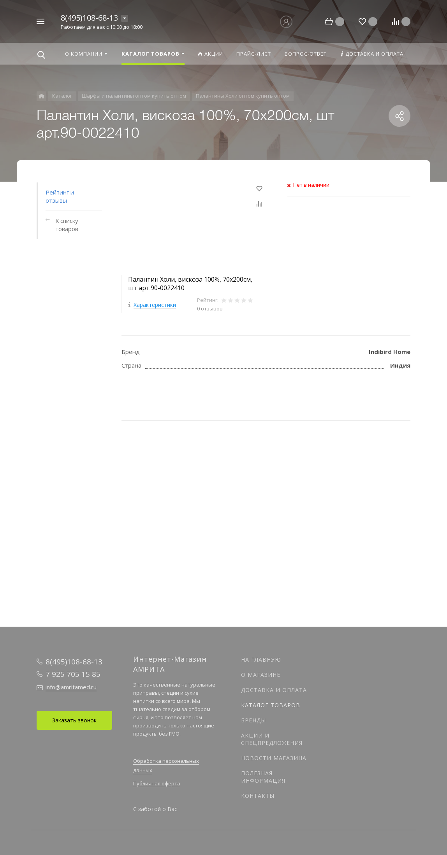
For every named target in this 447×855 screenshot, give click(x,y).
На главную (261, 659)
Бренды (253, 720)
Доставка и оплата (274, 690)
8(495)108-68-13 (89, 17)
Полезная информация (263, 776)
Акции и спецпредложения (272, 739)
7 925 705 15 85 (73, 674)
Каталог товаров (270, 705)
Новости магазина (273, 758)
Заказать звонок (74, 720)
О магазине (260, 674)
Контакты (258, 795)
